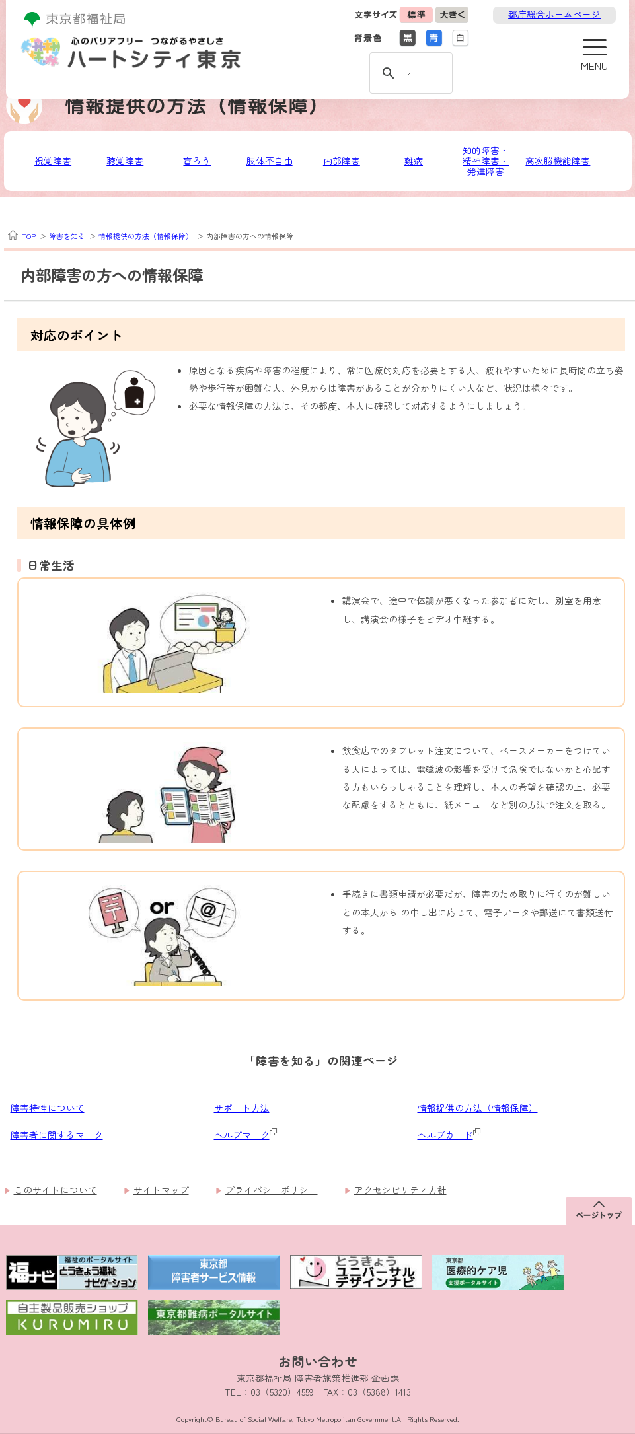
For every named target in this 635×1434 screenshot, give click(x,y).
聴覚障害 (124, 160)
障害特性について (48, 1107)
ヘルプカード (445, 1134)
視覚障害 (52, 160)
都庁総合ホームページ (554, 13)
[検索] (409, 72)
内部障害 (341, 160)
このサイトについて (55, 1189)
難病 (413, 160)
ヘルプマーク (242, 1134)
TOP (29, 236)
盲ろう (197, 160)
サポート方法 (242, 1107)
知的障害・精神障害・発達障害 (486, 160)
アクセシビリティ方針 (400, 1189)
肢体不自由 (269, 160)
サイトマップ (161, 1189)
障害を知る (67, 236)
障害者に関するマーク (57, 1134)
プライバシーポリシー (271, 1189)
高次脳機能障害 (557, 160)
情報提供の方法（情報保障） (145, 236)
